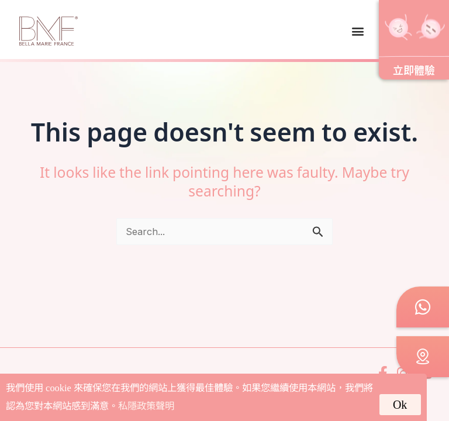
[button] (357, 30)
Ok (400, 404)
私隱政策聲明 (146, 406)
